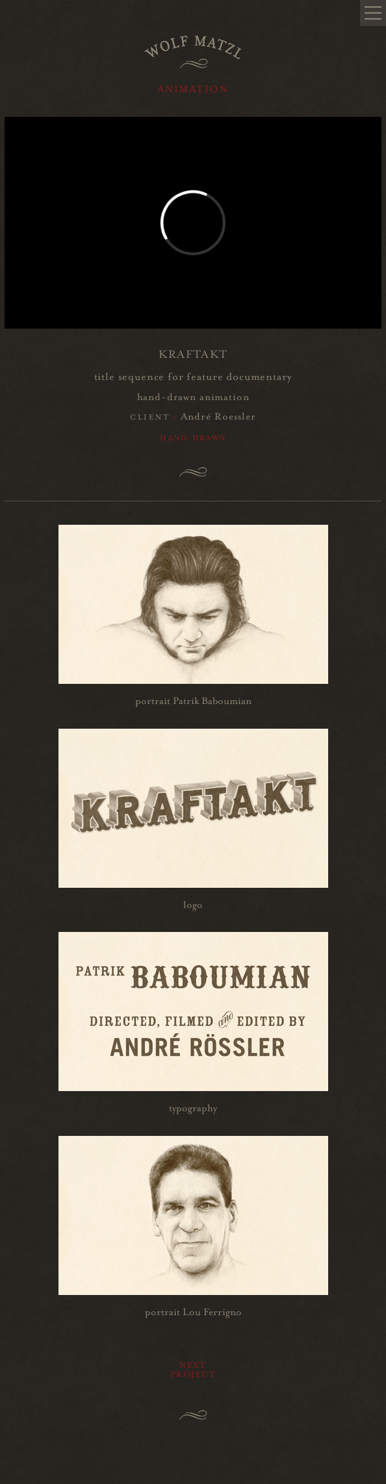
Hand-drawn (193, 436)
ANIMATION (192, 88)
